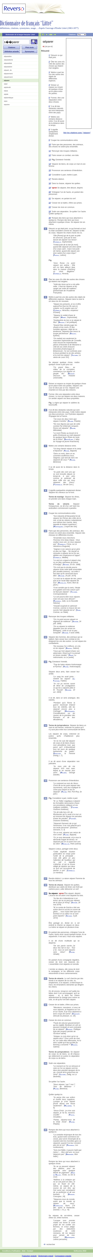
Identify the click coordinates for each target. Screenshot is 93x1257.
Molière (63, 773)
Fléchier (74, 807)
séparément (8, 77)
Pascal (56, 255)
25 (50, 218)
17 (50, 179)
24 (50, 211)
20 (50, 192)
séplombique (8, 98)
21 (50, 198)
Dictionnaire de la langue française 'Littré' (20, 34)
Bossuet (71, 374)
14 (50, 164)
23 (50, 207)
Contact (30, 1251)
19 (50, 188)
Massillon (62, 583)
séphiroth (7, 87)
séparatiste (8, 63)
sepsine (7, 104)
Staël (78, 610)
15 (50, 170)
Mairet (63, 317)
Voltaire (75, 355)
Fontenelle (58, 484)
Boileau (62, 322)
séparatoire (8, 67)
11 (50, 151)
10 (50, 145)
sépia (6, 91)
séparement (8, 73)
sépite (6, 94)
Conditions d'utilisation (11, 1251)
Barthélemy (69, 439)
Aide (23, 1251)
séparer (6, 80)
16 (50, 175)
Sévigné (66, 564)
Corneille (57, 242)
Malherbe (68, 1106)
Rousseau (57, 601)
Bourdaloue (58, 1206)
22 (50, 203)
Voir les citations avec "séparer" (77, 133)
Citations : (77, 34)
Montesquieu (58, 526)
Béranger (69, 1154)
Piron (71, 655)
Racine (70, 421)
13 (50, 160)
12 (50, 155)
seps (5, 101)
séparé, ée (8, 70)
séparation (8, 56)
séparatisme (8, 60)
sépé (5, 84)
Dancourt (57, 753)
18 (50, 183)
